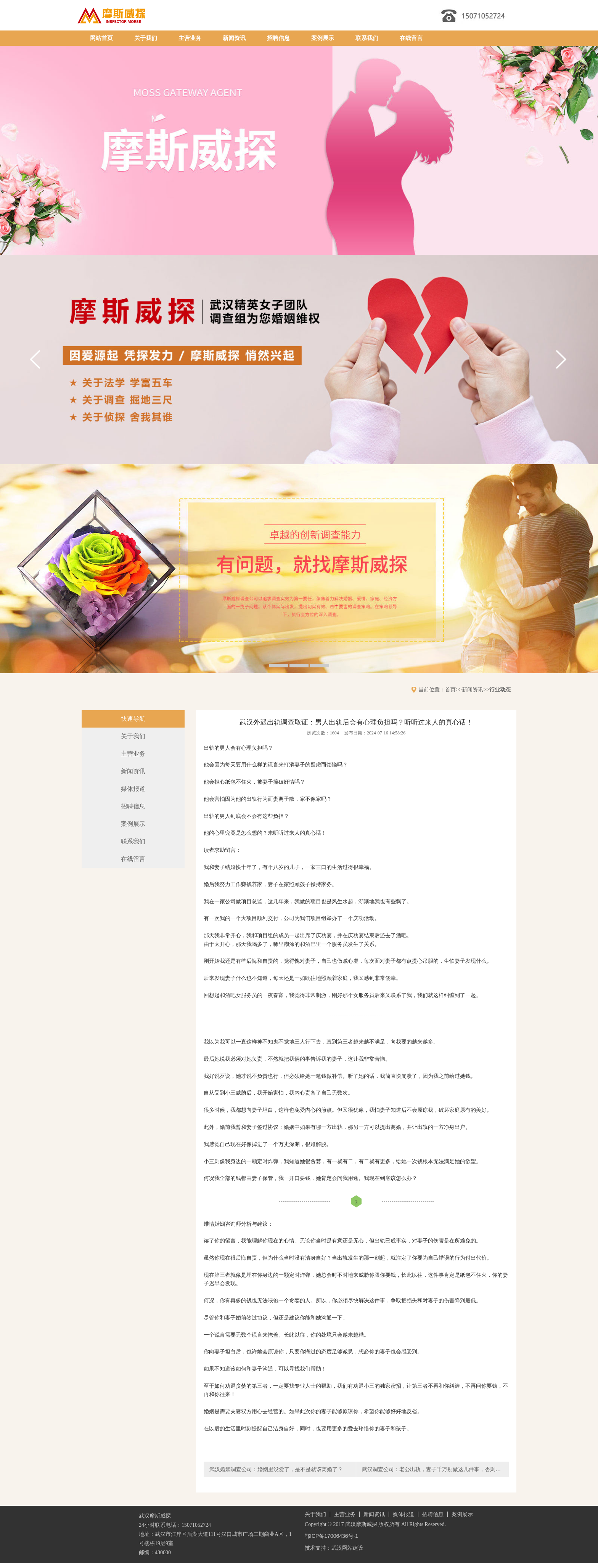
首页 (450, 689)
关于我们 (145, 38)
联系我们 (366, 38)
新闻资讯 (234, 38)
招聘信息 (278, 38)
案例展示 (322, 38)
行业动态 (500, 689)
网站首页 (101, 38)
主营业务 (189, 38)
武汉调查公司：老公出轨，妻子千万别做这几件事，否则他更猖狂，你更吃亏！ (455, 1469)
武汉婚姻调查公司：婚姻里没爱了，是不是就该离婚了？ (276, 1469)
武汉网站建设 (347, 1548)
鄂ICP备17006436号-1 (331, 1536)
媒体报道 (133, 789)
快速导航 (133, 718)
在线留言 (411, 38)
